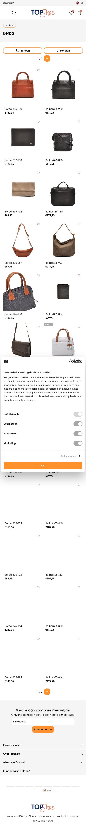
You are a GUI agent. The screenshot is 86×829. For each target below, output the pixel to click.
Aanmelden (41, 729)
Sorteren (65, 50)
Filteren (25, 50)
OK (43, 465)
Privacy (23, 816)
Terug (11, 25)
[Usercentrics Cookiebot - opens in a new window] (68, 361)
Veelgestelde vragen (68, 816)
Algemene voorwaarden (42, 816)
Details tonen (68, 456)
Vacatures (12, 816)
